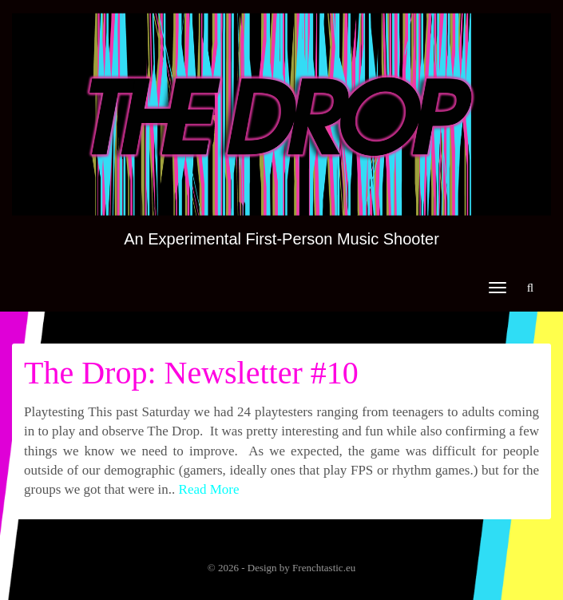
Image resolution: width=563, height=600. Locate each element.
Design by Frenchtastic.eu (301, 568)
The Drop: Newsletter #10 (191, 373)
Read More (209, 489)
